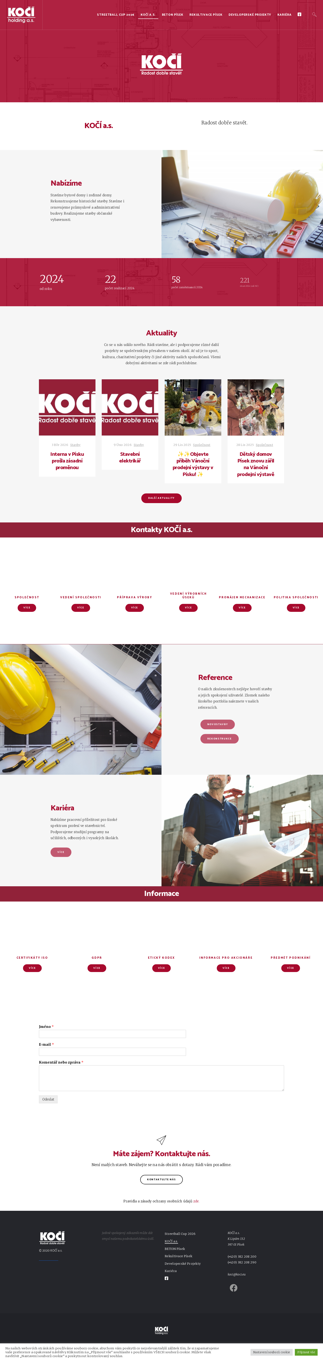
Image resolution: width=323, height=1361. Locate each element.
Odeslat (48, 1099)
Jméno (46, 1026)
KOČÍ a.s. (148, 14)
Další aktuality (161, 498)
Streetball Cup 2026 (115, 14)
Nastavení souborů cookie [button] (271, 1352)
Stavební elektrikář (130, 457)
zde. (196, 1201)
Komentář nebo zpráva (61, 1062)
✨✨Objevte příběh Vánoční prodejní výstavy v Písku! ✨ (193, 464)
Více (27, 608)
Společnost (201, 445)
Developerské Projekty (250, 14)
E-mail (46, 1044)
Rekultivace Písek (205, 14)
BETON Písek (172, 14)
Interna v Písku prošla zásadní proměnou (67, 461)
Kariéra (284, 14)
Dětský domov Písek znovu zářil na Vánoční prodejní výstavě (255, 464)
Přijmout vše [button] (306, 1352)
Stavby (75, 445)
